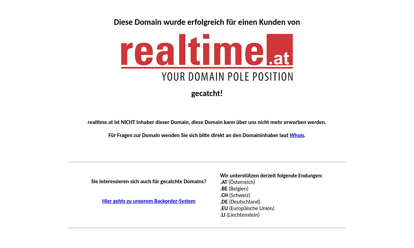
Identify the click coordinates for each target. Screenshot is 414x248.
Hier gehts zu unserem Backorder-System (148, 201)
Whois (297, 135)
